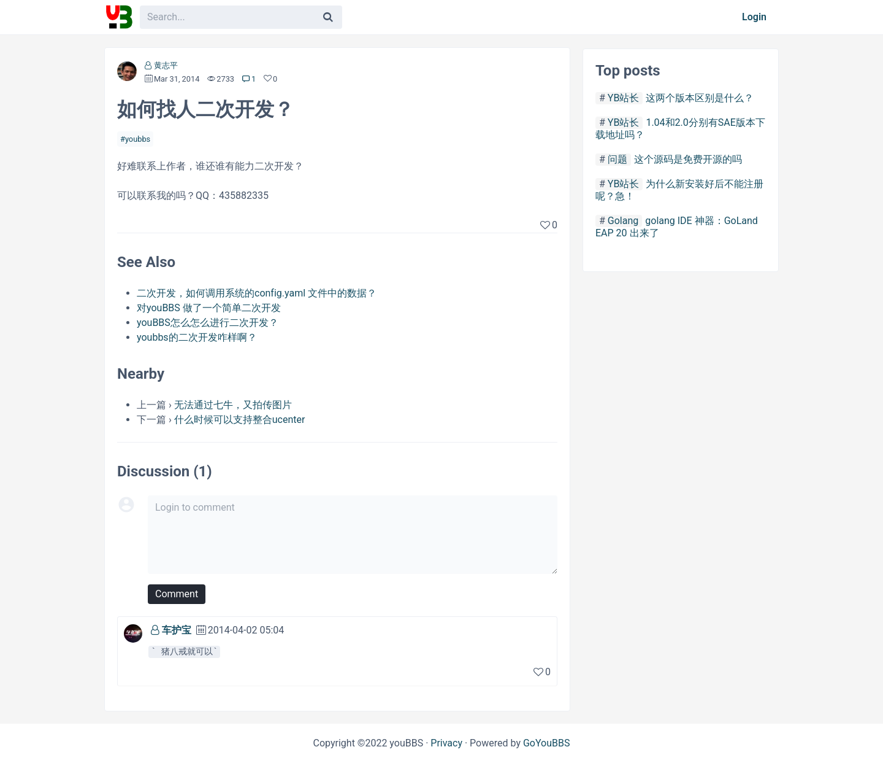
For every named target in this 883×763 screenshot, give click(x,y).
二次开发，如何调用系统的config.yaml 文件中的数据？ (257, 293)
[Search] (328, 17)
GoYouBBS (546, 743)
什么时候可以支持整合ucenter (239, 419)
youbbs (137, 139)
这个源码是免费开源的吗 (688, 159)
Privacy (446, 743)
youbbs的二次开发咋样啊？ (197, 337)
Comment (176, 594)
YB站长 (624, 98)
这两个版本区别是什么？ (700, 98)
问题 (617, 159)
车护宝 (176, 630)
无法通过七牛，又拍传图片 (233, 405)
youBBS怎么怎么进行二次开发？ (207, 322)
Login (754, 17)
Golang (623, 221)
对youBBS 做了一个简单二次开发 (209, 308)
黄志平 (166, 65)
